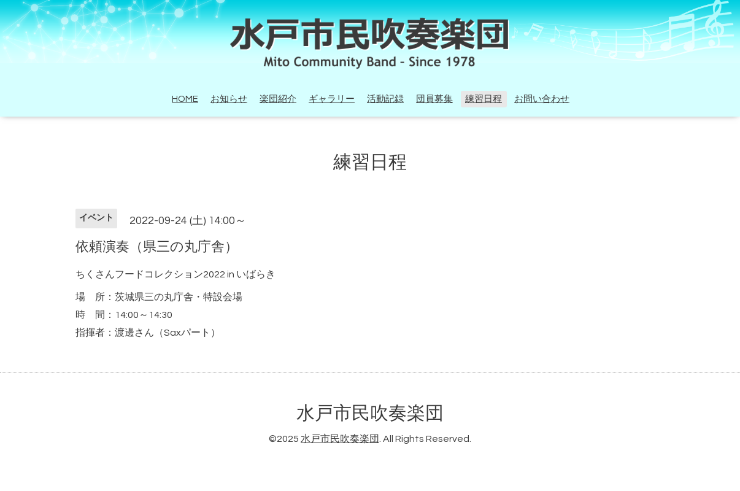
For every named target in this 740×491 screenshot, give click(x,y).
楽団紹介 (278, 99)
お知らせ (228, 99)
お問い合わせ (541, 99)
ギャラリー (332, 99)
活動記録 (385, 99)
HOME (185, 99)
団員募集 (434, 99)
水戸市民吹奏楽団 (370, 413)
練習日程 (483, 99)
